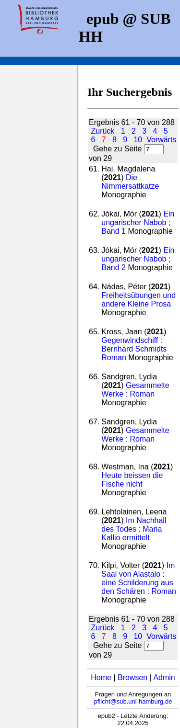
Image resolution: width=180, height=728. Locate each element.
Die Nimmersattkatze (130, 181)
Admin (164, 677)
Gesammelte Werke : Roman (135, 389)
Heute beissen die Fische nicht (132, 479)
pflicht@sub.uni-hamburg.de (133, 701)
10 (137, 140)
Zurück (102, 131)
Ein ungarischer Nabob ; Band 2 (137, 259)
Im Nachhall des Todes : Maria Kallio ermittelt (133, 529)
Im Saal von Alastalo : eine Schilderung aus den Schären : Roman (138, 578)
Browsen (132, 677)
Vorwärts (161, 140)
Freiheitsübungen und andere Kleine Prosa (138, 299)
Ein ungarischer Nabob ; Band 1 (137, 222)
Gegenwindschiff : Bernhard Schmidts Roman (134, 349)
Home (101, 677)
